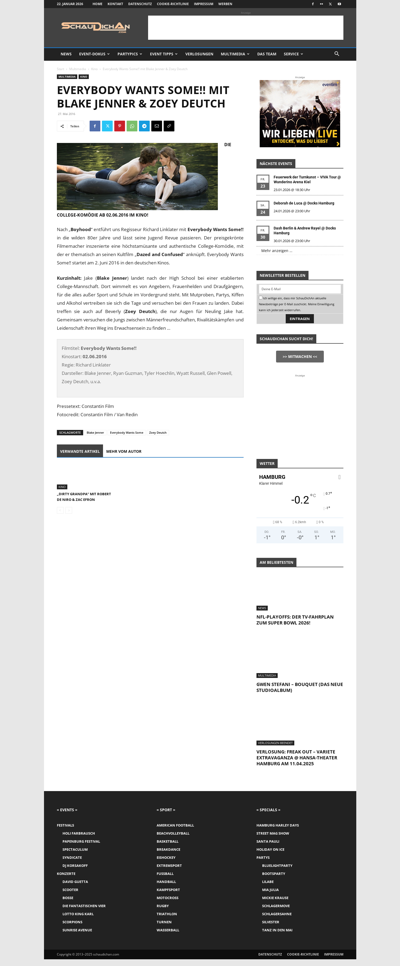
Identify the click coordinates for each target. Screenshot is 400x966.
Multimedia (235, 53)
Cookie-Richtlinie (173, 4)
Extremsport (169, 872)
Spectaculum (75, 856)
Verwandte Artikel (80, 451)
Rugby (163, 912)
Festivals (65, 831)
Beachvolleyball (173, 840)
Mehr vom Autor (123, 451)
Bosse (68, 904)
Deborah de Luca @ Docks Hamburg (304, 203)
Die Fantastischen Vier (84, 912)
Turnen (164, 928)
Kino (94, 69)
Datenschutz (140, 4)
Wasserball (168, 936)
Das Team (266, 53)
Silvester (270, 928)
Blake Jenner (95, 432)
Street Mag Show (272, 840)
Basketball (167, 848)
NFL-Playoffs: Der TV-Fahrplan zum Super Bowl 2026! (295, 626)
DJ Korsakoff (75, 872)
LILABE (268, 888)
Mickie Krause (275, 904)
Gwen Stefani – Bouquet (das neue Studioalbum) (299, 694)
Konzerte (66, 880)
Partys (263, 864)
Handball (166, 888)
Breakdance (168, 856)
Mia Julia (270, 896)
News (66, 53)
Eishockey (166, 864)
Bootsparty (273, 880)
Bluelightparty (277, 872)
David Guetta (75, 888)
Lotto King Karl (78, 920)
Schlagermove (276, 912)
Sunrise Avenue (77, 936)
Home (97, 4)
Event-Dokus (94, 53)
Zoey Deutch (158, 432)
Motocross (167, 904)
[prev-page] (60, 526)
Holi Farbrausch (79, 840)
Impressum (203, 4)
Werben (225, 4)
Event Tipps (164, 53)
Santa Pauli (267, 848)
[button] (337, 54)
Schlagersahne (277, 920)
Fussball (165, 880)
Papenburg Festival (81, 848)
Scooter (70, 896)
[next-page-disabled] (68, 526)
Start (60, 69)
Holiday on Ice (270, 856)
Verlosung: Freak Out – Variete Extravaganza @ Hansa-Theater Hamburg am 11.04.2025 (296, 764)
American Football (175, 831)
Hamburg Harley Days (277, 831)
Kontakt (115, 4)
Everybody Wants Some (126, 432)
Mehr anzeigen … (276, 250)
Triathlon (167, 920)
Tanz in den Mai (277, 936)
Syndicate (72, 864)
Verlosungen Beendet (275, 750)
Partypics (130, 53)
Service (293, 53)
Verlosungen (199, 53)
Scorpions (72, 928)
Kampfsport (168, 896)
